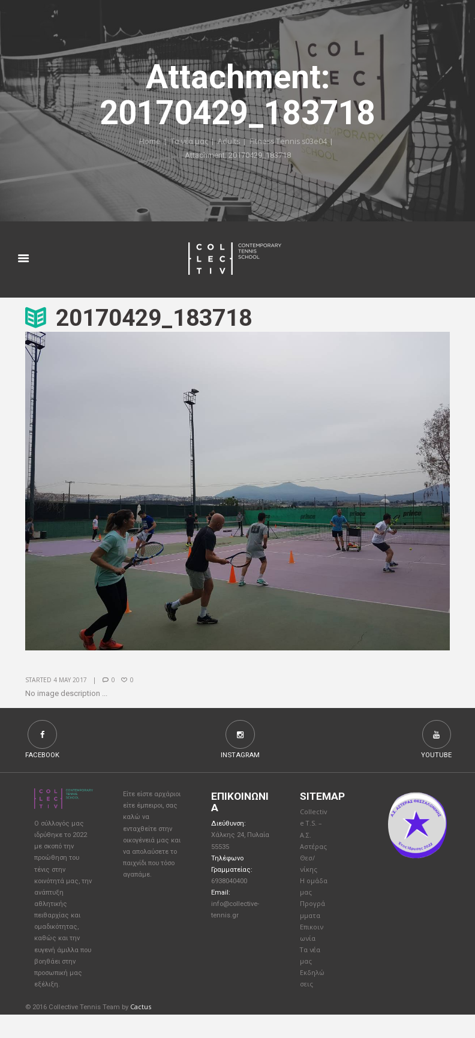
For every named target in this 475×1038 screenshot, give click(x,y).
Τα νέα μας (187, 142)
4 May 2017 (70, 680)
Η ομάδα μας (311, 898)
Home (147, 142)
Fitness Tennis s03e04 (289, 142)
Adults (228, 142)
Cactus (140, 1030)
